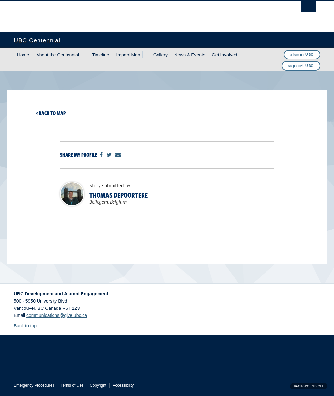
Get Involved (224, 54)
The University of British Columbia (29, 16)
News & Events (189, 54)
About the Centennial (57, 54)
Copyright (98, 385)
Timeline (100, 54)
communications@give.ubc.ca (56, 315)
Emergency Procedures (34, 385)
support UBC (301, 66)
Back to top (28, 325)
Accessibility (123, 385)
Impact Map (128, 54)
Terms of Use (72, 385)
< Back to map (51, 113)
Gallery (160, 54)
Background (309, 386)
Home (23, 54)
